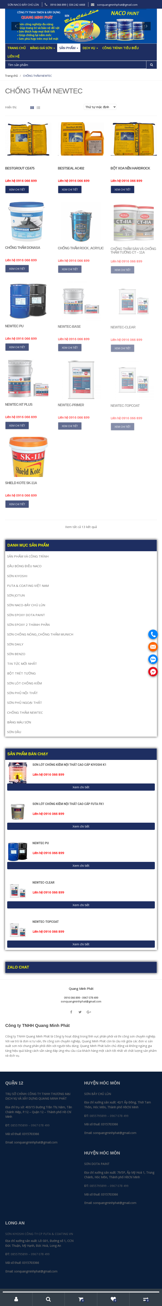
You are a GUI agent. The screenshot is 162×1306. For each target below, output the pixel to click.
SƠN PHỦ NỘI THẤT (22, 693)
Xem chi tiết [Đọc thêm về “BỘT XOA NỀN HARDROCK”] (123, 189)
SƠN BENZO (16, 654)
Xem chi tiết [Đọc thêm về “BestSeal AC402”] (70, 189)
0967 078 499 (40, 1125)
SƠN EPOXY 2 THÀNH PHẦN (28, 624)
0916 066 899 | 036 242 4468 (65, 5)
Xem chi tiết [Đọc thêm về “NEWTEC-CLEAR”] (81, 905)
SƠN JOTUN (16, 595)
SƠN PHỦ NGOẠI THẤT (24, 702)
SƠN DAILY (15, 644)
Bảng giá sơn (42, 48)
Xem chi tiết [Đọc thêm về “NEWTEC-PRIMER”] (70, 429)
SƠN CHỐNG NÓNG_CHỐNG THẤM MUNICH (40, 634)
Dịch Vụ (90, 48)
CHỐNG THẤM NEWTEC (25, 712)
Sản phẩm (68, 48)
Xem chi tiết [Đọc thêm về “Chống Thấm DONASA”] (17, 271)
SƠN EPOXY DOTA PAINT (26, 615)
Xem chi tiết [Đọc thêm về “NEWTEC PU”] (17, 350)
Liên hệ (13, 56)
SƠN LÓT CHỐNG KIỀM (24, 683)
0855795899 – (20, 1125)
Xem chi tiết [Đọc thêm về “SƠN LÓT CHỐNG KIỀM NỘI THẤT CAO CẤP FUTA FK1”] (81, 826)
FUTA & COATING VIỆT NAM (28, 585)
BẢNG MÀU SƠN (19, 722)
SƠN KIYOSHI (17, 576)
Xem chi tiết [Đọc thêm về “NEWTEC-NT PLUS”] (17, 428)
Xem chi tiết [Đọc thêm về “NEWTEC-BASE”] (70, 350)
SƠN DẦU (14, 732)
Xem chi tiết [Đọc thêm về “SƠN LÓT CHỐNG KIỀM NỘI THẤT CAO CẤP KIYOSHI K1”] (81, 787)
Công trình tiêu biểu (120, 48)
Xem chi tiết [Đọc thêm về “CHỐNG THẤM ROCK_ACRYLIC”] (70, 272)
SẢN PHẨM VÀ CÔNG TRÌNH (28, 556)
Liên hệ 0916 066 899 (21, 181)
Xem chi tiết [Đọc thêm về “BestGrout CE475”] (17, 189)
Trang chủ (16, 48)
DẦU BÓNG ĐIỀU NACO (24, 566)
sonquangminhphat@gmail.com (114, 5)
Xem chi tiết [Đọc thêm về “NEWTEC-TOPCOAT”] (81, 944)
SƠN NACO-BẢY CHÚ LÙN (23, 5)
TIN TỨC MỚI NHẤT (22, 663)
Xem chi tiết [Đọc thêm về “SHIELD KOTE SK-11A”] (17, 507)
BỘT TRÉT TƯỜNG (21, 673)
